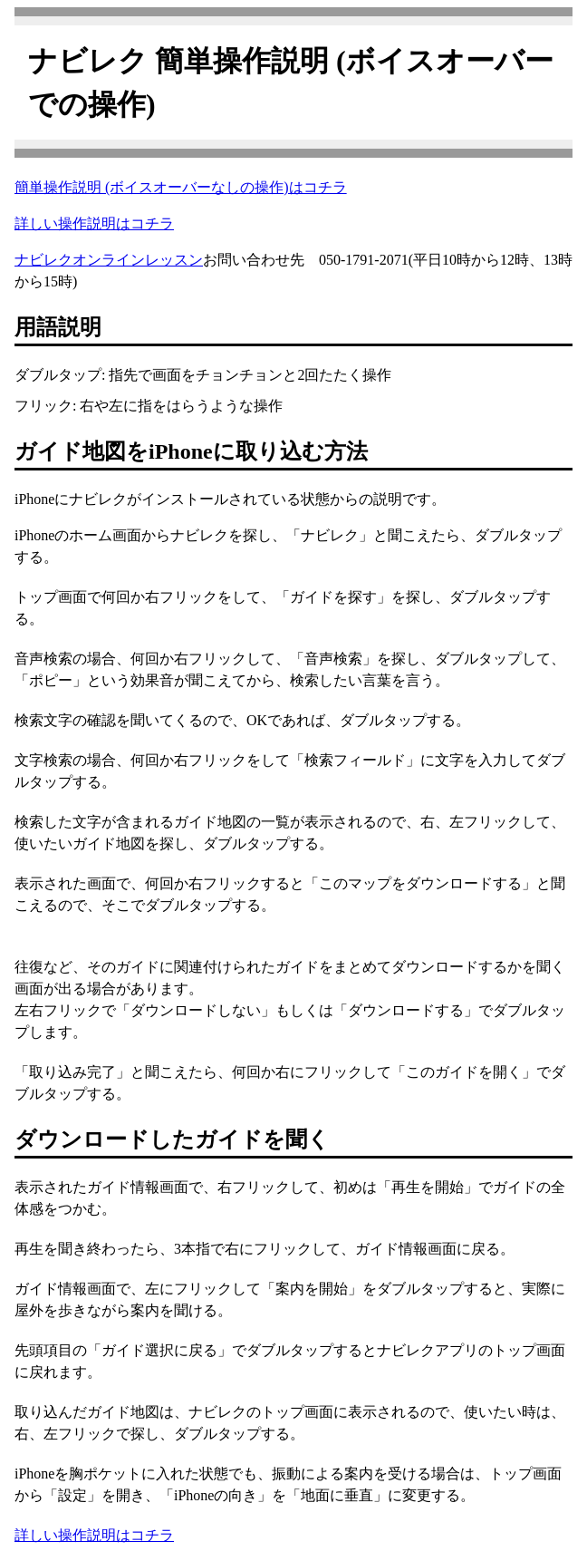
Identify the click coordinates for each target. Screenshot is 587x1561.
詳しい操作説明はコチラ (94, 223)
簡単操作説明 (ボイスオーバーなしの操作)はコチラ (180, 187)
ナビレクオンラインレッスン (108, 259)
